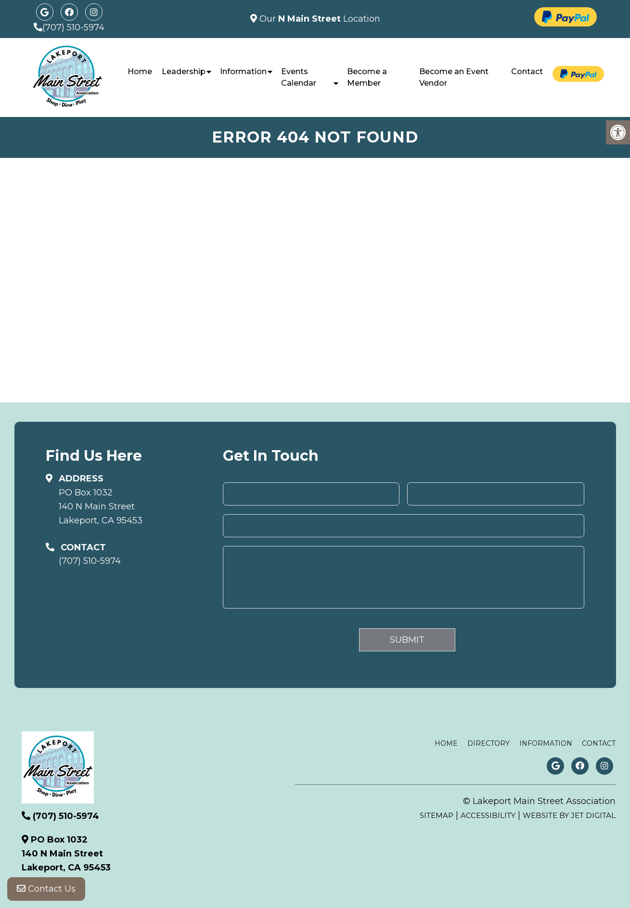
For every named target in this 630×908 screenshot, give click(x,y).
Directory (488, 743)
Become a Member (367, 77)
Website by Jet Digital (569, 815)
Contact (527, 71)
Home (140, 71)
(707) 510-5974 (73, 27)
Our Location (318, 18)
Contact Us (46, 888)
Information (243, 71)
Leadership (184, 71)
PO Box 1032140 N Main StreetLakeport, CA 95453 (100, 506)
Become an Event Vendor (454, 77)
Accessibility (488, 815)
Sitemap (436, 815)
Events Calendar (298, 77)
